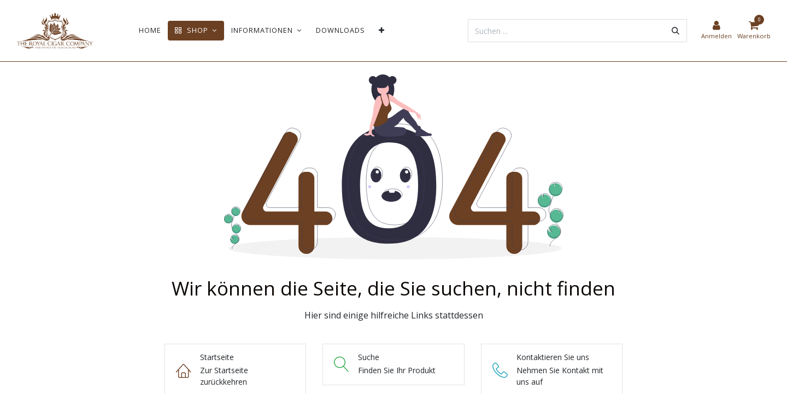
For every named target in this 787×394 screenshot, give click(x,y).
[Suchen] (675, 31)
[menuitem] (150, 30)
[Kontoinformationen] (716, 30)
